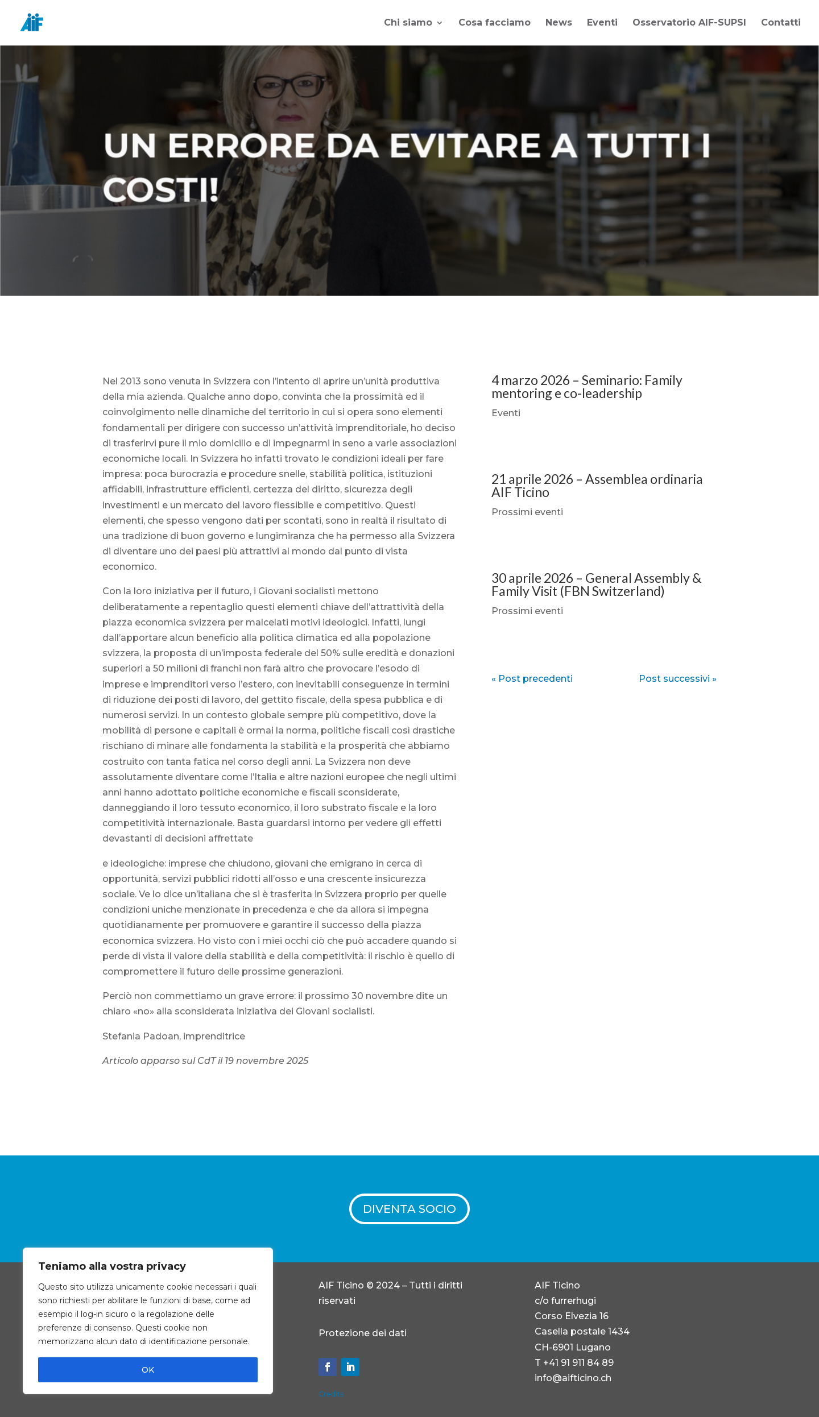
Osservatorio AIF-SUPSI (689, 23)
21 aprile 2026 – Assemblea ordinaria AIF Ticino (597, 485)
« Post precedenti (532, 678)
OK (148, 1370)
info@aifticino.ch (573, 1378)
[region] (148, 1321)
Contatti (781, 23)
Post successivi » (678, 678)
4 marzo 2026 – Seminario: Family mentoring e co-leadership (586, 386)
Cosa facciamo (494, 23)
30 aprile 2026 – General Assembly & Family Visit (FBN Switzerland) (596, 584)
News (558, 23)
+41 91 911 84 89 (578, 1362)
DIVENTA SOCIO (409, 1209)
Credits (331, 1394)
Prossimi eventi (527, 512)
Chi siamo (408, 23)
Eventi (602, 23)
